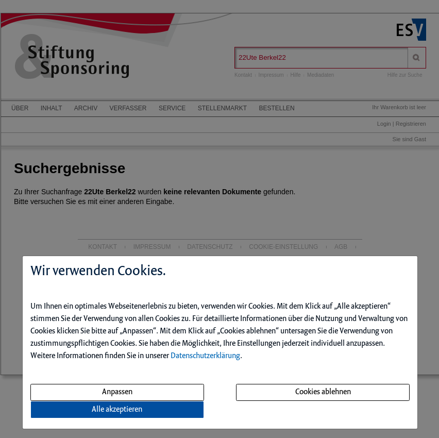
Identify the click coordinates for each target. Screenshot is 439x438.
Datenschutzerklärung (205, 356)
